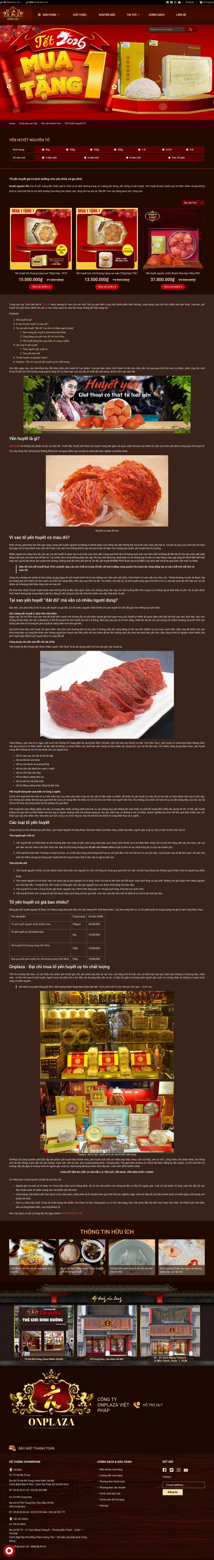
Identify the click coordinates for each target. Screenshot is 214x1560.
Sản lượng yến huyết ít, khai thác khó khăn (44, 332)
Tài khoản (190, 2)
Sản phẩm (49, 14)
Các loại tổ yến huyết (26, 345)
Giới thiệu (80, 14)
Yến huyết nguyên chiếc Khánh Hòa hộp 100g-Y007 (173, 273)
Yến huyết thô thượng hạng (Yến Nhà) (30, 945)
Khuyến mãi (107, 14)
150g (96, 149)
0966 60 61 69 (13, 2)
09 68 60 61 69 (40, 2)
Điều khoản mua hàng (111, 1446)
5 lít (191, 149)
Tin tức (134, 14)
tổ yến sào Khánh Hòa (101, 847)
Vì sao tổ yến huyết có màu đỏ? (32, 324)
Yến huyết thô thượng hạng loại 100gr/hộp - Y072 (41, 273)
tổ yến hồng (58, 577)
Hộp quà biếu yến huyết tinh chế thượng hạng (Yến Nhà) (40, 959)
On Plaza (54, 1186)
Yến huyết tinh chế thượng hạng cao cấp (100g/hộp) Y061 (107, 273)
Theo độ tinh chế (31, 353)
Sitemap (104, 1482)
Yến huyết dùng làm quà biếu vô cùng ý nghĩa (46, 341)
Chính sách (157, 14)
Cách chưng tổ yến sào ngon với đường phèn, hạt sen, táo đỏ (181, 1270)
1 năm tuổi (51, 157)
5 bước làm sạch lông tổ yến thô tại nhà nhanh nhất (131, 1270)
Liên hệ (181, 14)
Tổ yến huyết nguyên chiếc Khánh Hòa (30, 924)
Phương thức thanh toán (112, 1458)
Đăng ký (173, 1468)
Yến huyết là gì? (24, 319)
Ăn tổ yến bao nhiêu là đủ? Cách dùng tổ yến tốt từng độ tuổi (82, 1270)
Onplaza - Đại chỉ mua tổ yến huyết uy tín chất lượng (43, 362)
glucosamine (20, 746)
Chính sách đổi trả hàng (112, 1476)
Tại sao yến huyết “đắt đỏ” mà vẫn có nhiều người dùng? (45, 328)
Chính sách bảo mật (110, 1470)
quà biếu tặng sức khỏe (61, 816)
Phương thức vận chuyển (113, 1464)
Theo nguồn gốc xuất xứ (35, 349)
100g (72, 149)
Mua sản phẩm (40, 286)
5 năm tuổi (93, 157)
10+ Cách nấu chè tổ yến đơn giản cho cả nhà (31, 1270)
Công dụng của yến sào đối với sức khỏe (43, 336)
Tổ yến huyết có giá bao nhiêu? (32, 358)
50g (47, 149)
